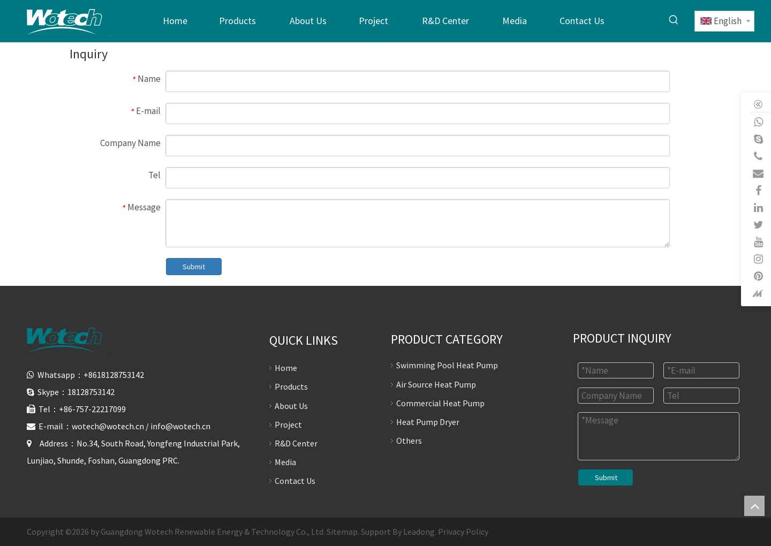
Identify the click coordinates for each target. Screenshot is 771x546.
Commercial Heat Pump (440, 403)
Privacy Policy (463, 531)
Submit (194, 266)
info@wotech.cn (180, 426)
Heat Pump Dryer (427, 421)
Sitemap (342, 531)
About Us (291, 405)
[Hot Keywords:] (674, 20)
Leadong (419, 531)
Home (286, 367)
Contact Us (295, 480)
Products (291, 386)
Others (409, 440)
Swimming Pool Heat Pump (447, 365)
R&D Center (296, 443)
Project (288, 424)
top (754, 506)
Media (285, 462)
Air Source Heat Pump (436, 384)
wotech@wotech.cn (108, 426)
